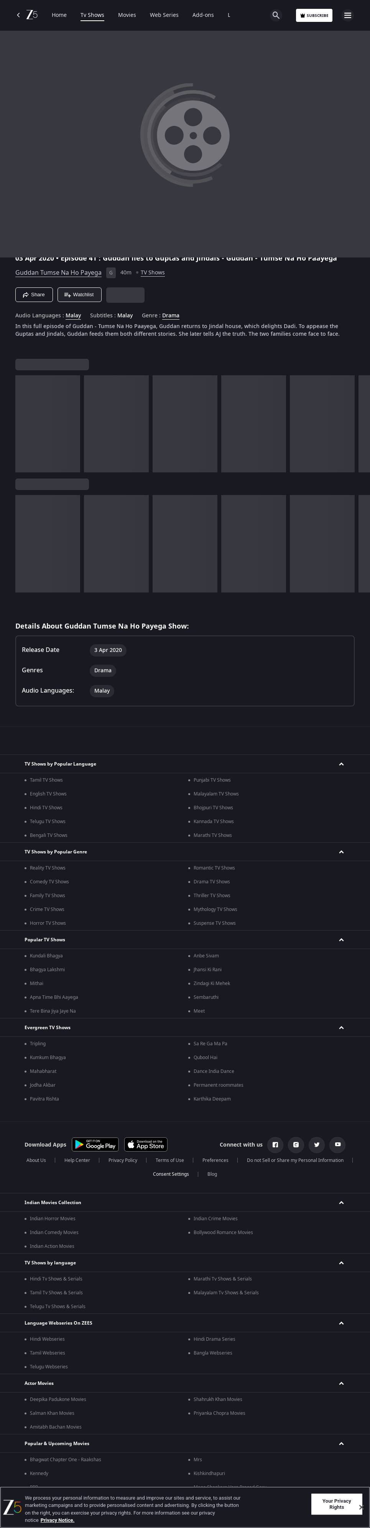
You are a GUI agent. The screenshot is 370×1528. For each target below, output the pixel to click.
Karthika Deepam (212, 1099)
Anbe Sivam (206, 955)
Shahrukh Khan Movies (218, 1399)
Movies (127, 15)
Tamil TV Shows (46, 780)
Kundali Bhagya (46, 955)
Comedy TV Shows (49, 881)
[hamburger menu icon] (348, 15)
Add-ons (203, 15)
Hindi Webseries (47, 1339)
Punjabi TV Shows (212, 780)
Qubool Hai (205, 1057)
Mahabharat (43, 1071)
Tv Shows (92, 15)
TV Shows (153, 273)
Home (59, 15)
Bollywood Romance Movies (223, 1232)
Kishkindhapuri (209, 1473)
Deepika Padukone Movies (58, 1399)
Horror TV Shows (48, 923)
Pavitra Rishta (44, 1099)
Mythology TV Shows (215, 909)
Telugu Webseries (49, 1366)
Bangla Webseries (213, 1353)
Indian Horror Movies (53, 1218)
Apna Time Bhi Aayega (54, 997)
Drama (170, 316)
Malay (73, 316)
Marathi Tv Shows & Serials (223, 1279)
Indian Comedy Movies (54, 1232)
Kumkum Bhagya (48, 1057)
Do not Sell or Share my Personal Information (295, 1160)
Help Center (77, 1160)
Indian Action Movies (52, 1246)
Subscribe (314, 15)
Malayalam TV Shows (216, 793)
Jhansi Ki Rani (208, 969)
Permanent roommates (218, 1085)
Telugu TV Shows (48, 821)
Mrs (198, 1459)
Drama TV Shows (212, 881)
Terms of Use (170, 1160)
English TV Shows (48, 793)
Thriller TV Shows (212, 895)
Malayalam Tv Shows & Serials (226, 1292)
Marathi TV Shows (213, 835)
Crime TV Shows (47, 909)
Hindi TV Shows (46, 807)
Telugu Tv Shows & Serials (58, 1306)
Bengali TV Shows (48, 835)
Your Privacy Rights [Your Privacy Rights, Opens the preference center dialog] (336, 1504)
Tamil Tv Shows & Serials (56, 1292)
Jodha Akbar (43, 1085)
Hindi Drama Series (214, 1339)
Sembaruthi (206, 997)
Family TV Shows (47, 895)
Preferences (215, 1160)
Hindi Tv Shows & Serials (56, 1279)
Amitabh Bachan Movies (56, 1427)
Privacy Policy (123, 1160)
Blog (212, 1174)
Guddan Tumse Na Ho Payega (58, 272)
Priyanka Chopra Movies (219, 1413)
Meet (199, 1011)
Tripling (38, 1043)
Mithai (36, 983)
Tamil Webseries (47, 1353)
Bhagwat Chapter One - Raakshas (65, 1459)
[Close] (361, 1507)
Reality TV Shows (48, 868)
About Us (36, 1160)
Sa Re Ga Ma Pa (210, 1043)
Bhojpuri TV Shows (213, 807)
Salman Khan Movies (52, 1413)
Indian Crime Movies (216, 1218)
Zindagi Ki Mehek (212, 983)
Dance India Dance (214, 1071)
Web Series (164, 15)
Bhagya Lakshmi (47, 969)
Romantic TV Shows (214, 868)
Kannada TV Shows (214, 821)
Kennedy (39, 1473)
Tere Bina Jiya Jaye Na (53, 1011)
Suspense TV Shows (215, 923)
